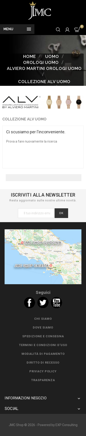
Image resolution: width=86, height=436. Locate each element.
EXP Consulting (66, 425)
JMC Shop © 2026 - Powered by (32, 425)
